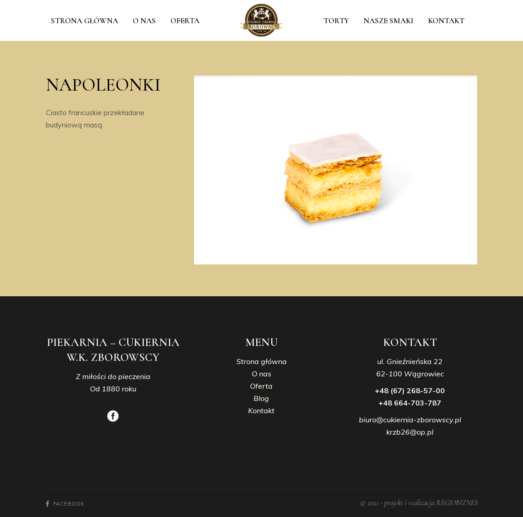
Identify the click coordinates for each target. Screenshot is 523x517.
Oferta (261, 385)
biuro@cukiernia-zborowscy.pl (410, 419)
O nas (261, 373)
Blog (261, 398)
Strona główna (261, 361)
